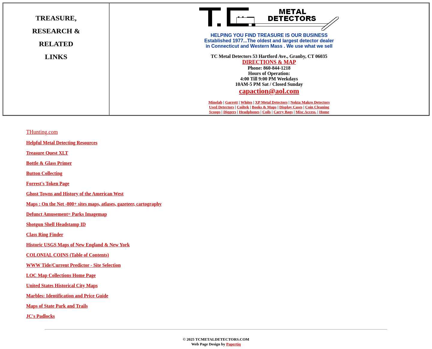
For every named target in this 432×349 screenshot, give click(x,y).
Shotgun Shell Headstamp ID (56, 224)
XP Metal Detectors (271, 102)
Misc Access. (306, 112)
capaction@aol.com (269, 91)
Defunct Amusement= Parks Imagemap (66, 214)
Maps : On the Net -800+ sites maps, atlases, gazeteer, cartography (94, 203)
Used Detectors (221, 107)
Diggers (229, 112)
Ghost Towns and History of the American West (75, 193)
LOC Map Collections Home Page (61, 275)
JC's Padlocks (40, 316)
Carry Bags (283, 112)
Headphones (249, 112)
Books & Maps (264, 107)
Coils (266, 112)
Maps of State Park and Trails (57, 305)
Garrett (231, 102)
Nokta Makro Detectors (310, 102)
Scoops (214, 112)
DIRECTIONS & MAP (269, 62)
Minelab (215, 102)
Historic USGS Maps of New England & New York (78, 244)
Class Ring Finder (44, 234)
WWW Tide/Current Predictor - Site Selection (73, 265)
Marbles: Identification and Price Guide (67, 295)
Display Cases (290, 107)
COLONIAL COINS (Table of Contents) (67, 254)
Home (324, 112)
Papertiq (233, 344)
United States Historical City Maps (62, 285)
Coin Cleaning (317, 107)
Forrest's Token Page (47, 183)
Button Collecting (44, 173)
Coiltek (243, 107)
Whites (246, 102)
